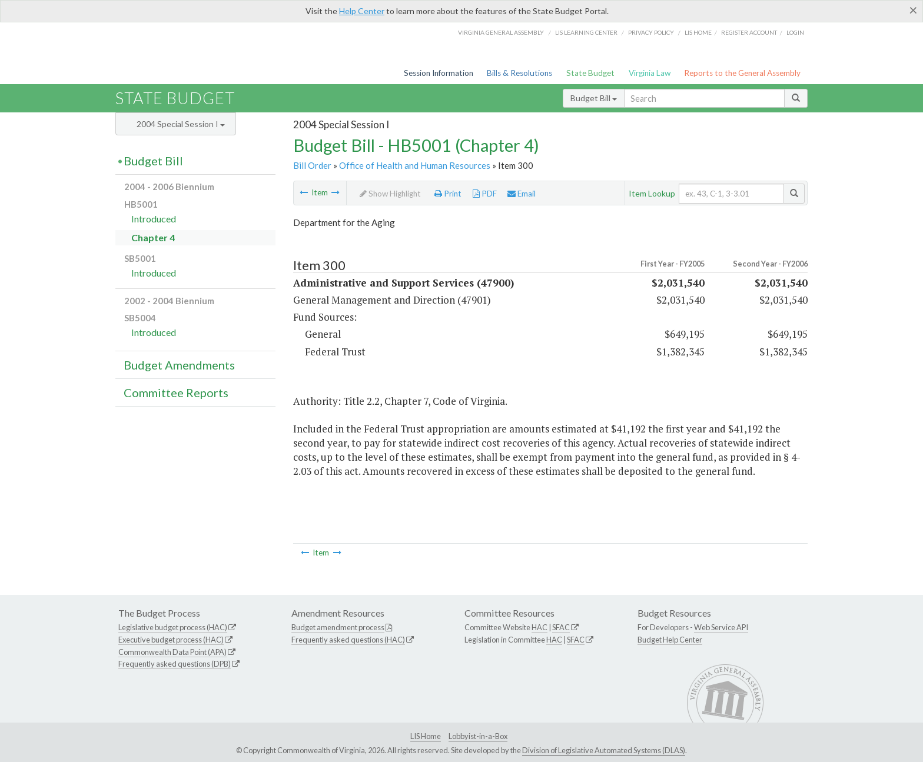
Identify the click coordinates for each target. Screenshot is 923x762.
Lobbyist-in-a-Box (478, 736)
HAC (539, 627)
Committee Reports (176, 392)
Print (448, 193)
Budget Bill (593, 98)
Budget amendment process (337, 627)
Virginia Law (649, 73)
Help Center (361, 11)
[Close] (913, 10)
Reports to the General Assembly (742, 73)
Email (521, 193)
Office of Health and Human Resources (414, 165)
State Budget (590, 73)
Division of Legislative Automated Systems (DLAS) (603, 750)
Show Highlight (390, 193)
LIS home (698, 32)
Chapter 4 (153, 237)
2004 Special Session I (181, 124)
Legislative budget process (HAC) (172, 627)
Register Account (749, 32)
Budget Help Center (670, 639)
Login (795, 32)
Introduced (153, 218)
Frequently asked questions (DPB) (174, 663)
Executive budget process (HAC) (171, 639)
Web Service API (721, 627)
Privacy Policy (651, 32)
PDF (485, 193)
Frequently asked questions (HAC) (348, 639)
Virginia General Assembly (501, 32)
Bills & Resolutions (519, 73)
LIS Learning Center (586, 32)
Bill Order (312, 165)
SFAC (561, 627)
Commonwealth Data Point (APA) (172, 652)
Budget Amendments (179, 365)
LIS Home (425, 736)
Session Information (438, 73)
